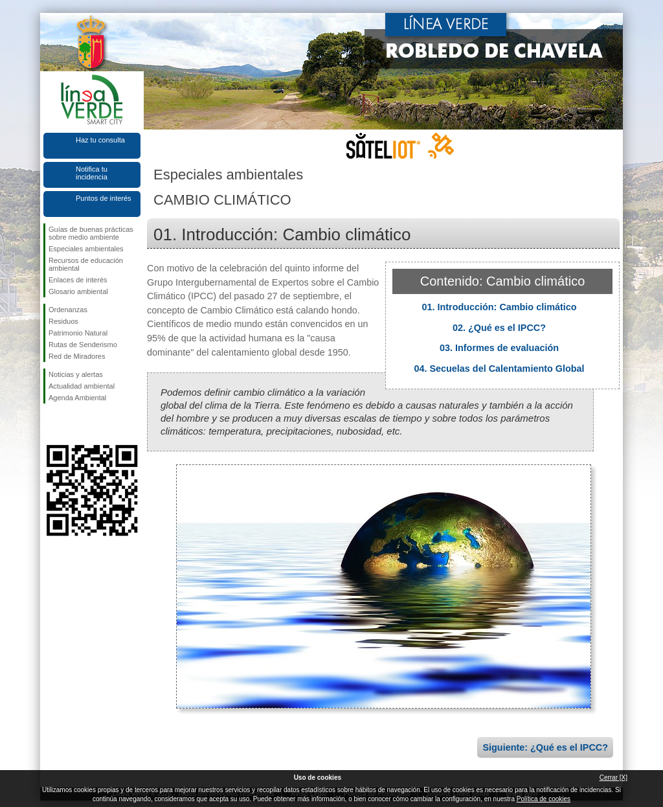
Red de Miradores (77, 356)
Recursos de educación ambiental (86, 264)
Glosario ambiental (78, 291)
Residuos (63, 321)
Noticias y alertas (76, 374)
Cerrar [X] (613, 777)
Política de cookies (543, 798)
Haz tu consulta (100, 140)
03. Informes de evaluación (499, 348)
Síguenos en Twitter (72, 424)
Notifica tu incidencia (91, 173)
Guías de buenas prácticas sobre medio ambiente (91, 233)
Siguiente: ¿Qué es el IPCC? (545, 747)
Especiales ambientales (86, 249)
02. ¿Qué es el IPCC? (499, 328)
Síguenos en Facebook (51, 424)
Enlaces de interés (78, 280)
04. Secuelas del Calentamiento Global (499, 368)
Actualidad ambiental (82, 386)
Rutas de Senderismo (83, 344)
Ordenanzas (68, 309)
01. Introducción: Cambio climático (498, 307)
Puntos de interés (103, 198)
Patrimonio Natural (78, 333)
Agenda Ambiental (77, 398)
